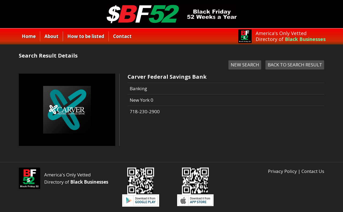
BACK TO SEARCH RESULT (295, 65)
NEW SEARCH (245, 65)
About (51, 36)
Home (29, 36)
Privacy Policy (282, 171)
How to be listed (85, 36)
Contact (122, 36)
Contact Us (312, 171)
